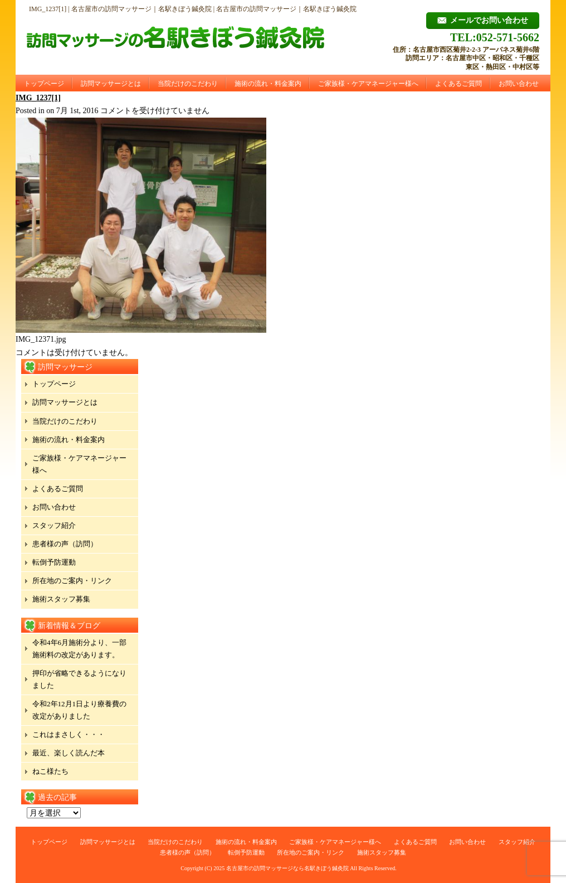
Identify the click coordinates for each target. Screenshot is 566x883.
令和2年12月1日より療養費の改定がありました (79, 710)
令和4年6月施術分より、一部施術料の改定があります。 (79, 648)
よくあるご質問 (458, 84)
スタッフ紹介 (54, 525)
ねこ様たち (50, 771)
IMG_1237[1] (38, 98)
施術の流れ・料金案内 (268, 84)
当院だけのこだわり (188, 84)
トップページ (44, 84)
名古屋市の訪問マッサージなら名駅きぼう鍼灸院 (287, 868)
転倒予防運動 (54, 562)
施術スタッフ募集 (61, 599)
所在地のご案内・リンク (72, 580)
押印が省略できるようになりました (79, 679)
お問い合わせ (519, 84)
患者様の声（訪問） (64, 544)
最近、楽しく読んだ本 (68, 753)
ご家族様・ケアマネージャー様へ (368, 84)
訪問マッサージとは (111, 84)
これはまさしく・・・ (68, 734)
